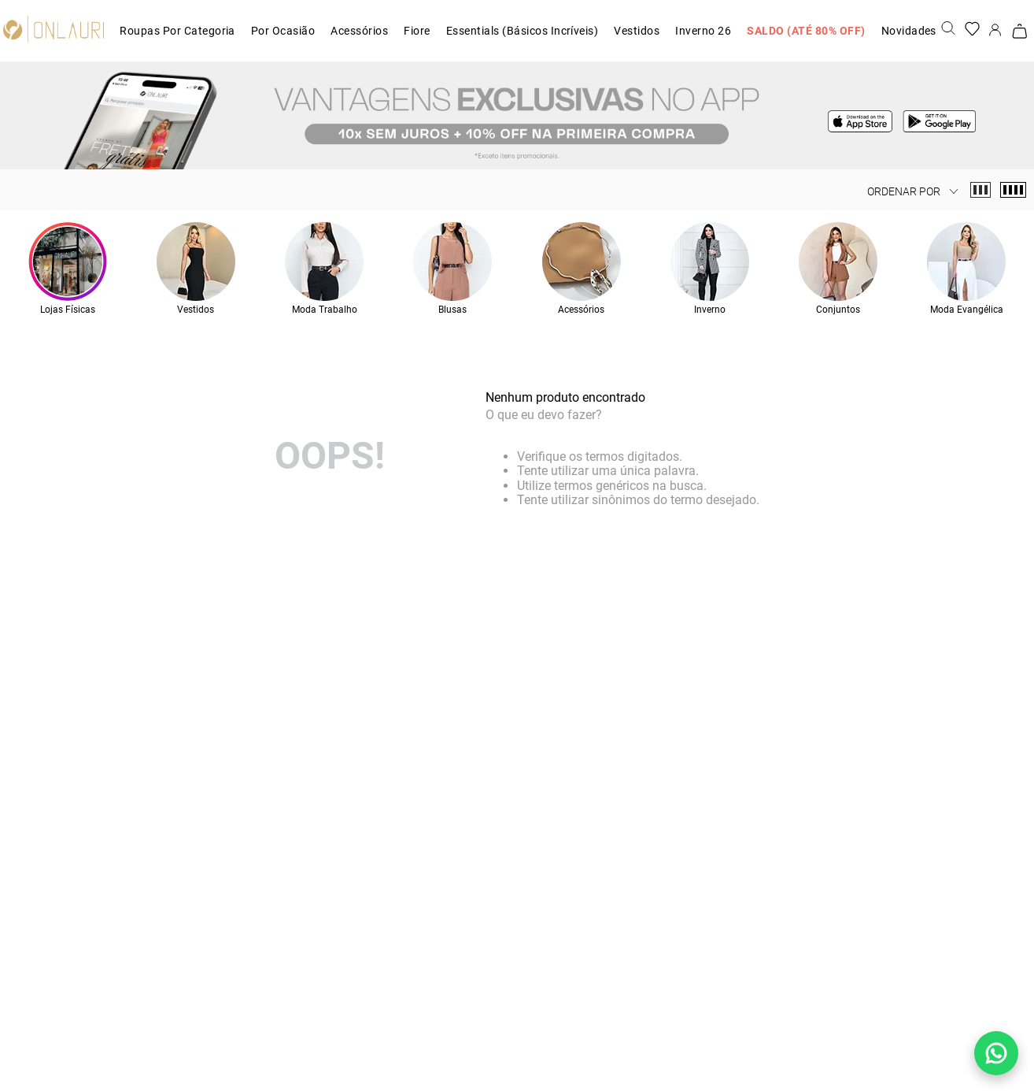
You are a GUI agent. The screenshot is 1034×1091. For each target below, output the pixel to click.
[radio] (980, 189)
